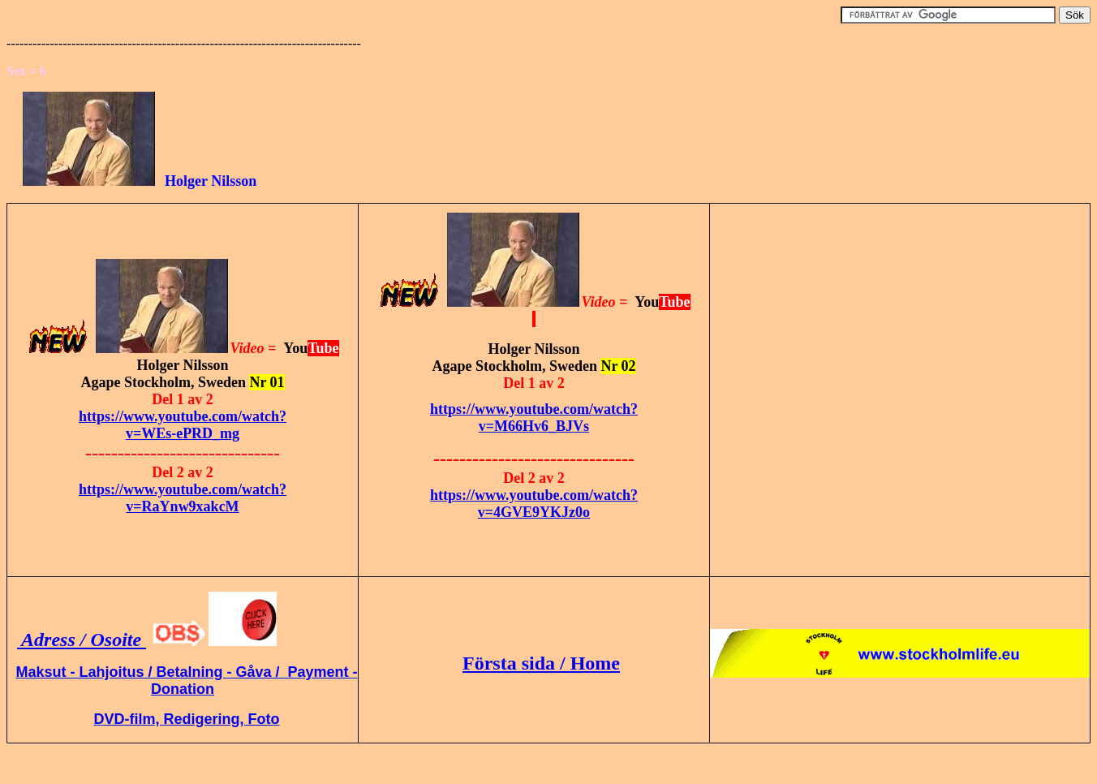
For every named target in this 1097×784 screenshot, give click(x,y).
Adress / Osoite (81, 639)
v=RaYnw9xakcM (182, 506)
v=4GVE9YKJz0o (534, 512)
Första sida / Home (541, 663)
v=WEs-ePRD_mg (182, 433)
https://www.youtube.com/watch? (182, 416)
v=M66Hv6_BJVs (534, 426)
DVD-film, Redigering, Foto (187, 719)
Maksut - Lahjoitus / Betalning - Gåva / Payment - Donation (186, 680)
